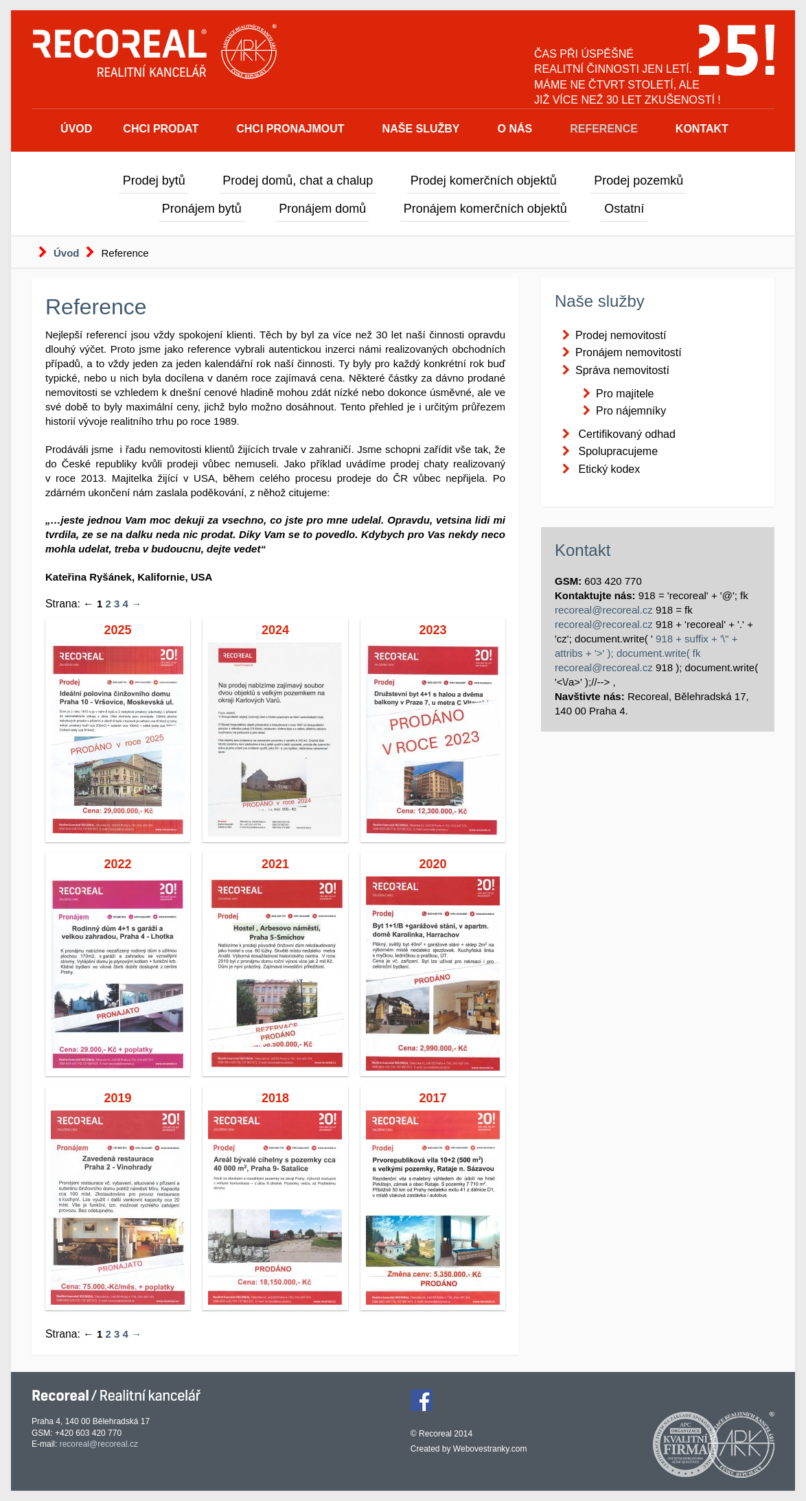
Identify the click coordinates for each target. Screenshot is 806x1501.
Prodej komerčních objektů (484, 180)
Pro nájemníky (631, 411)
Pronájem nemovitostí (628, 352)
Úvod (76, 129)
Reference (604, 129)
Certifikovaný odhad (626, 434)
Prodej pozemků (638, 180)
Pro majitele (625, 393)
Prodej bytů (154, 180)
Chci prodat (160, 129)
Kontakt (702, 129)
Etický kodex (609, 469)
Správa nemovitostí (622, 370)
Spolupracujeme (618, 451)
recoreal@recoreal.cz (604, 610)
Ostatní (624, 209)
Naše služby (421, 129)
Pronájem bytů (202, 209)
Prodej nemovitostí (621, 335)
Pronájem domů (322, 209)
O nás (515, 129)
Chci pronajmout (290, 129)
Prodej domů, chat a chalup (297, 180)
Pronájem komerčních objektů (485, 209)
